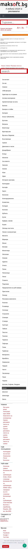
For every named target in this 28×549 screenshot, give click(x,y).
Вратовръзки (6, 131)
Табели (4, 328)
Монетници (6, 250)
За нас (4, 83)
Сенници (5, 310)
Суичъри (5, 325)
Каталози (5, 195)
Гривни (4, 143)
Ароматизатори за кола (10, 102)
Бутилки (5, 120)
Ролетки (5, 302)
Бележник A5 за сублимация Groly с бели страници (7, 475)
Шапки (4, 388)
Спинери (5, 317)
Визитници (5, 128)
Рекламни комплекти (9, 299)
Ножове (4, 258)
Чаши (4, 377)
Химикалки (5, 362)
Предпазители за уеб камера (11, 288)
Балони (4, 105)
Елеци (4, 154)
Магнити (5, 235)
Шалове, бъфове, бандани (11, 384)
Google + (6, 535)
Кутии (4, 217)
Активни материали (8, 98)
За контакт (5, 79)
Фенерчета (5, 354)
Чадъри (4, 366)
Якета (4, 399)
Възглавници (6, 139)
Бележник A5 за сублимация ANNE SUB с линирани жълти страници (7, 487)
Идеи (4, 176)
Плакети (5, 280)
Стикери (5, 321)
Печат (4, 276)
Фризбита (5, 358)
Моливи (4, 247)
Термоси (5, 340)
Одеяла (4, 261)
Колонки (5, 209)
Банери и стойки (7, 109)
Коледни (5, 206)
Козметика (5, 202)
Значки (4, 169)
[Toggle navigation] (3, 15)
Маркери (5, 239)
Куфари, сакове (7, 221)
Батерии (5, 113)
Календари (5, 183)
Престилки (5, 291)
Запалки (5, 165)
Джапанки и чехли (8, 146)
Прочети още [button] (21, 542)
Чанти (4, 369)
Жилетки (5, 157)
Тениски (5, 336)
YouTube (6, 537)
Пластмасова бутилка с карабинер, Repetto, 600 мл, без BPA (7, 507)
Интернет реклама (8, 180)
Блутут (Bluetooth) (8, 116)
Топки (4, 347)
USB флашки (6, 90)
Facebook (6, 533)
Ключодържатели (8, 198)
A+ (18, 27)
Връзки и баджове (8, 135)
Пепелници (6, 273)
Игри (3, 172)
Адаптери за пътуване (9, 94)
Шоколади (5, 395)
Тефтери (5, 343)
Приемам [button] (5, 546)
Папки (4, 269)
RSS (4, 530)
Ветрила (5, 124)
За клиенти (6, 161)
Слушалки (5, 314)
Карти (4, 191)
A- (23, 27)
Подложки (5, 284)
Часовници (5, 373)
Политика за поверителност (4, 520)
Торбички (5, 351)
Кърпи (4, 224)
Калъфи (5, 187)
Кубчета (4, 213)
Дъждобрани (6, 150)
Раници (4, 295)
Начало (3, 65)
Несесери (5, 254)
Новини (4, 87)
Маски (4, 243)
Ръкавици (5, 306)
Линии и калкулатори (9, 232)
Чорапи (4, 380)
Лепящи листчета (8, 228)
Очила (4, 265)
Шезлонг (5, 392)
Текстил (4, 332)
